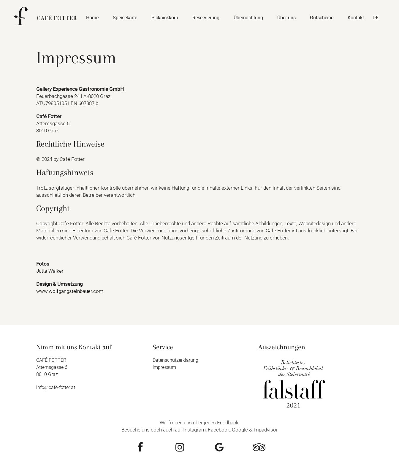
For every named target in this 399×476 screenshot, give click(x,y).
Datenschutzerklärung (175, 360)
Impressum (164, 367)
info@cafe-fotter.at (55, 387)
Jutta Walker (50, 271)
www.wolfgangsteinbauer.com (69, 291)
